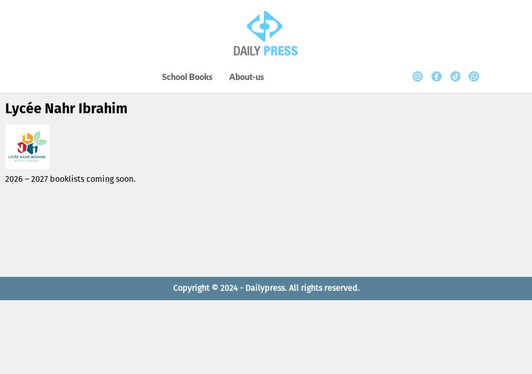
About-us (246, 77)
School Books (187, 77)
